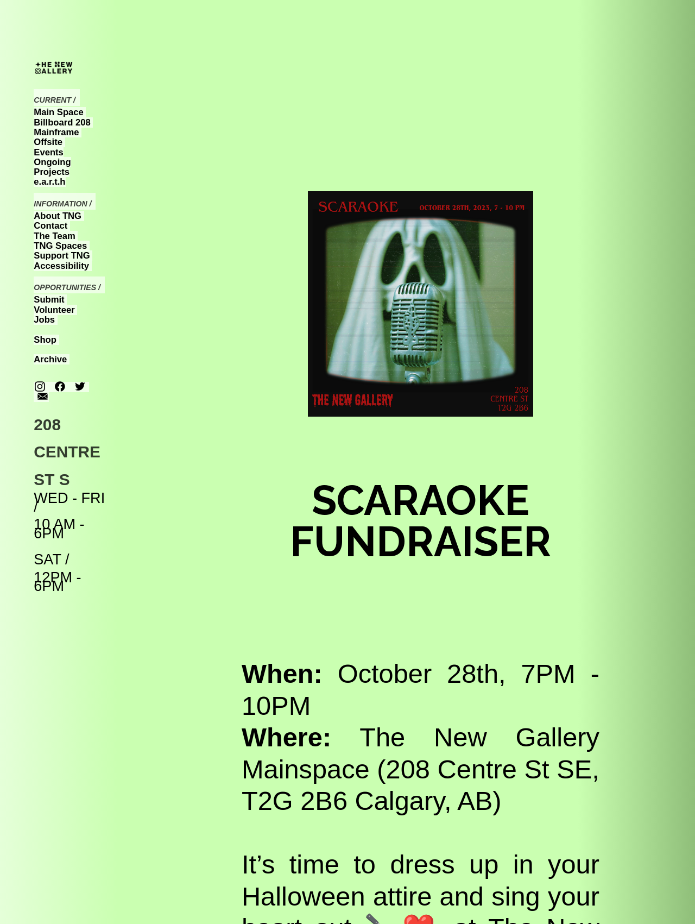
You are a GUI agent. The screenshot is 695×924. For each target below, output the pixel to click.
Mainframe (56, 132)
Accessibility (61, 266)
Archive (50, 359)
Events (49, 152)
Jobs (44, 320)
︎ (60, 387)
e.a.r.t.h (49, 182)
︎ (42, 397)
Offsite (48, 142)
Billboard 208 (62, 122)
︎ (40, 387)
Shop (45, 340)
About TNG (57, 216)
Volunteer (54, 310)
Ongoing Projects (52, 167)
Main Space (58, 112)
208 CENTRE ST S (67, 452)
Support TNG (62, 255)
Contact (50, 226)
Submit (49, 299)
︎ (80, 387)
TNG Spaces (60, 246)
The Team (54, 236)
